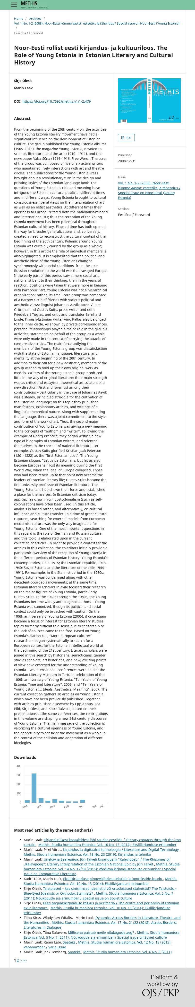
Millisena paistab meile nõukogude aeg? (101, 932)
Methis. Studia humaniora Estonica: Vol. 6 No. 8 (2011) (127, 952)
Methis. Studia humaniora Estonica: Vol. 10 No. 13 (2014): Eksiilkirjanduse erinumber (107, 844)
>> (25, 960)
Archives (35, 18)
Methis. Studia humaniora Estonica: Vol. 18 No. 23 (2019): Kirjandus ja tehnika (87, 854)
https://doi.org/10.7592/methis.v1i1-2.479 (57, 101)
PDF (128, 137)
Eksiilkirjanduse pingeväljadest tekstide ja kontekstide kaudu (113, 878)
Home (18, 18)
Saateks (69, 942)
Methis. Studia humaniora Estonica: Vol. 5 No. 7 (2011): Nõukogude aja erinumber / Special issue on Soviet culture (98, 895)
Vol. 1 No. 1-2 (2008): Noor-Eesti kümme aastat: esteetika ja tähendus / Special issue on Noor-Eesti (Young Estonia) (96, 23)
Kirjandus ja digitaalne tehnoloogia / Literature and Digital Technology (121, 849)
